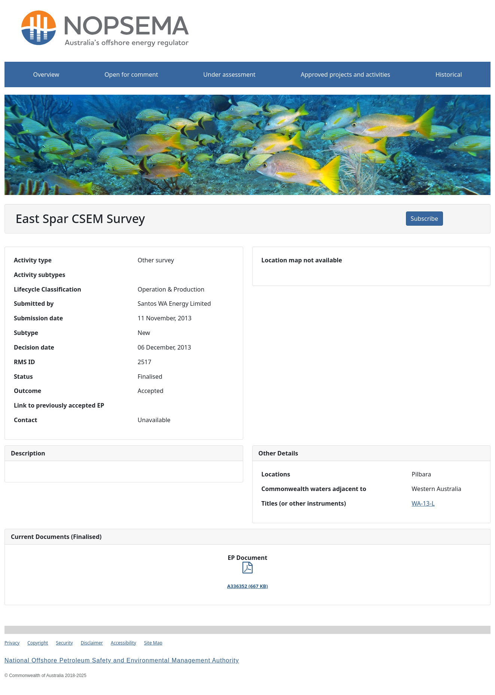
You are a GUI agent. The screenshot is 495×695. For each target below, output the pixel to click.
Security (64, 643)
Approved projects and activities (345, 74)
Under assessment (229, 74)
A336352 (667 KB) (247, 586)
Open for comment (131, 74)
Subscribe (424, 218)
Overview (46, 74)
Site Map (153, 643)
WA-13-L (423, 503)
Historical (449, 74)
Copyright (37, 643)
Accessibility (123, 643)
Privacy (11, 643)
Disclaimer (92, 643)
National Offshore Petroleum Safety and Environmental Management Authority (121, 660)
